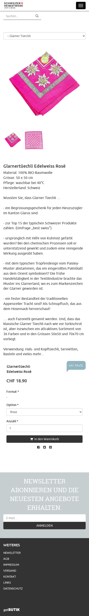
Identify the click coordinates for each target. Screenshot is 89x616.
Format (12, 391)
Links (7, 582)
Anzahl (12, 421)
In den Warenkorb (44, 439)
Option (12, 405)
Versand (9, 570)
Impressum (11, 564)
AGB (6, 558)
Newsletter (12, 552)
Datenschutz (13, 588)
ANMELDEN (44, 525)
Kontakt (9, 576)
